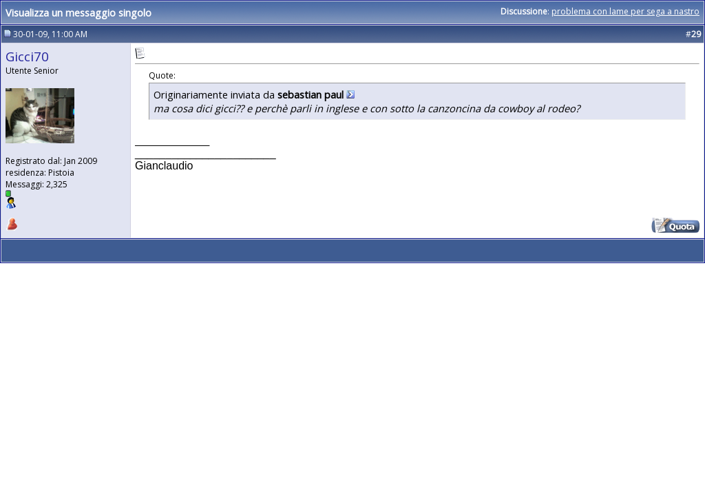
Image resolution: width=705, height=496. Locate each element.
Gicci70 (27, 56)
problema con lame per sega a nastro (625, 11)
